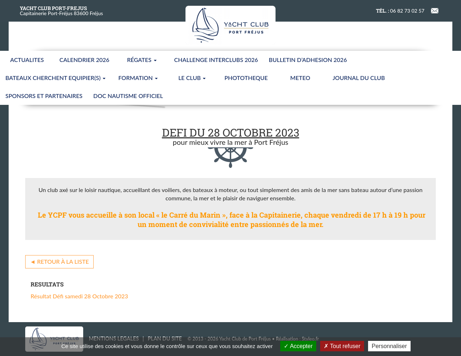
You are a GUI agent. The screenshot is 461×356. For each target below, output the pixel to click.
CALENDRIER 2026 (84, 59)
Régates (142, 59)
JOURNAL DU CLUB (359, 77)
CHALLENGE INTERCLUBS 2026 (216, 59)
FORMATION (138, 77)
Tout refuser (342, 346)
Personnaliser (389, 346)
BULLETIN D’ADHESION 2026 (308, 59)
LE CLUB (192, 77)
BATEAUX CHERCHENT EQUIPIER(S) (55, 77)
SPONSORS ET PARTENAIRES (43, 95)
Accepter (298, 346)
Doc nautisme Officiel (128, 95)
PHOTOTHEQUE (246, 77)
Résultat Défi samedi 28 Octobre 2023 (79, 296)
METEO (300, 77)
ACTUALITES (27, 59)
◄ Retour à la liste (59, 261)
